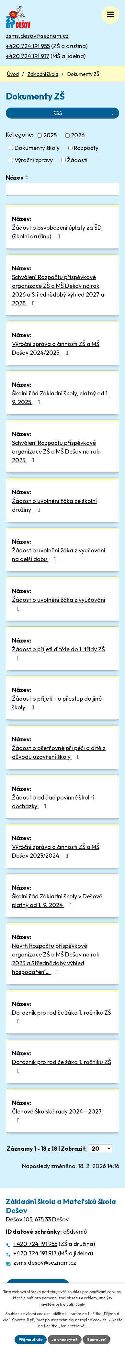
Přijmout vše (30, 1339)
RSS (84, 113)
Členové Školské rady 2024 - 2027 (57, 1115)
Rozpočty (86, 148)
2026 (78, 135)
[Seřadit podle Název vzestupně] (27, 176)
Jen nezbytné (64, 1339)
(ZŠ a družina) (46, 46)
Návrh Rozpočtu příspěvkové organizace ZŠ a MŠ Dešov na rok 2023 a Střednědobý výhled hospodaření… (55, 959)
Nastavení (96, 1339)
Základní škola (43, 74)
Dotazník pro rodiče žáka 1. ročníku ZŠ (61, 1016)
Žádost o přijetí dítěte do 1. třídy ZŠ (58, 653)
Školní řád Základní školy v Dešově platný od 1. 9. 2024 (57, 901)
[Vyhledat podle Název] (62, 189)
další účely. (75, 1304)
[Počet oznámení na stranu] (100, 1148)
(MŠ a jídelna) (45, 56)
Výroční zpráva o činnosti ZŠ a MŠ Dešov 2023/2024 (55, 851)
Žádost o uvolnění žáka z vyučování (58, 604)
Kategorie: (19, 134)
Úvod (13, 74)
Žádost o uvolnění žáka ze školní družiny (54, 505)
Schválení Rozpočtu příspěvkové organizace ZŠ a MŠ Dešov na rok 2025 (55, 451)
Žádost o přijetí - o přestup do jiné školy (57, 703)
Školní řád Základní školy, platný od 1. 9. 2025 (60, 398)
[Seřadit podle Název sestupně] (27, 178)
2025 (50, 135)
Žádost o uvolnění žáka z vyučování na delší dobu (58, 555)
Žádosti (77, 160)
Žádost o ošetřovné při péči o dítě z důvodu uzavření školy (59, 752)
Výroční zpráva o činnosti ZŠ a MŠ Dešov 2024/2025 (55, 348)
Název (15, 177)
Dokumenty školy (37, 148)
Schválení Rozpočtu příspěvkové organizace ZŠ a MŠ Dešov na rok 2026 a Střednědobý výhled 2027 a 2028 (58, 290)
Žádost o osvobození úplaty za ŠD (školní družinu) (57, 232)
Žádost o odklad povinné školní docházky (53, 802)
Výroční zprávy (34, 160)
